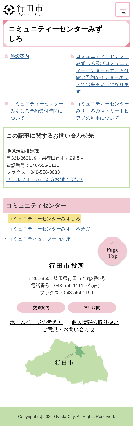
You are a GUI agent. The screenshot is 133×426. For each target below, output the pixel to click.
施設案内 (19, 56)
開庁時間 (92, 307)
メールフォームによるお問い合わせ (44, 179)
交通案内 (41, 307)
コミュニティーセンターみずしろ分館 (49, 228)
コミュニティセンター (36, 205)
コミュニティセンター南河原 (39, 238)
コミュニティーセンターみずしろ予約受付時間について (36, 111)
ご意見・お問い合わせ (68, 329)
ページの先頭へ (112, 251)
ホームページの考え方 (36, 322)
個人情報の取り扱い (95, 322)
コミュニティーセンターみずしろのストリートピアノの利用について (102, 111)
